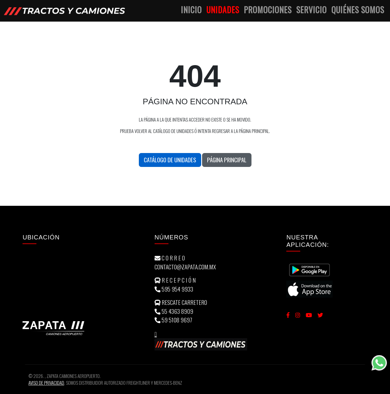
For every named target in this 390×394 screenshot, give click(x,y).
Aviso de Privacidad (46, 382)
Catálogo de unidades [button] (170, 160)
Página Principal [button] (227, 160)
